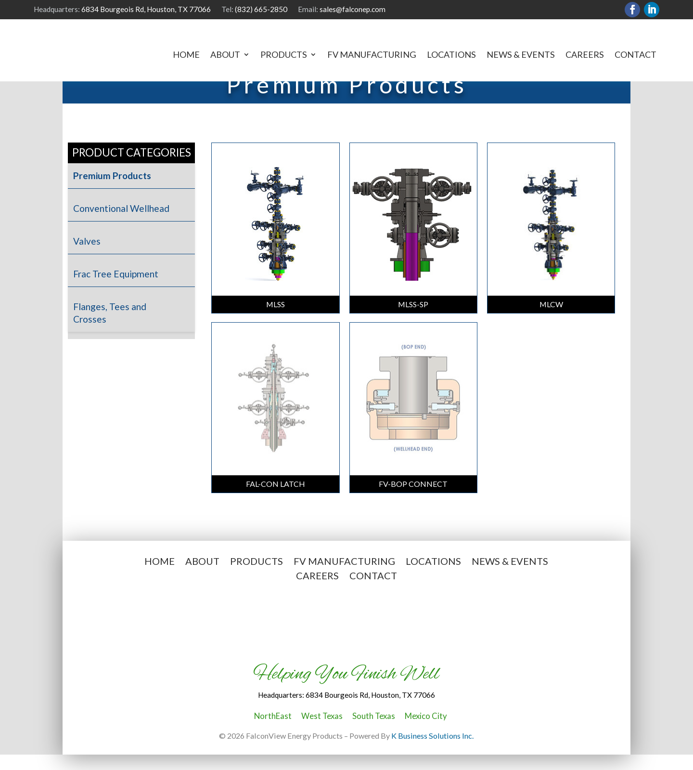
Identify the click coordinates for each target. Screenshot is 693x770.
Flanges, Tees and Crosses (109, 328)
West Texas (322, 732)
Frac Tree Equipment (115, 289)
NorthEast (273, 732)
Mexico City (426, 732)
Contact (635, 55)
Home (186, 55)
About (225, 55)
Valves (87, 256)
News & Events (521, 55)
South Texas (373, 732)
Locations (451, 55)
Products (283, 55)
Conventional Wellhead (121, 224)
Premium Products (112, 191)
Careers (584, 55)
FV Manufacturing (371, 55)
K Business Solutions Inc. (432, 751)
